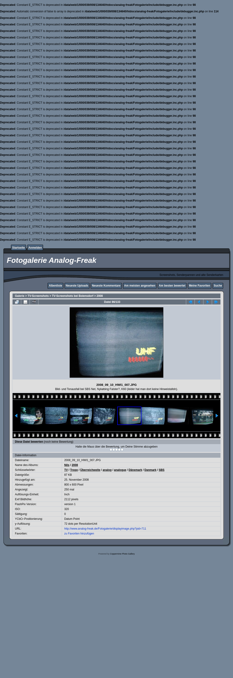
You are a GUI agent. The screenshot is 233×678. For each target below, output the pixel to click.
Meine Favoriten (199, 285)
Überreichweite (90, 470)
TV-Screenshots (38, 296)
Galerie (19, 296)
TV (66, 470)
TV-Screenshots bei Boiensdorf (72, 296)
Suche (218, 285)
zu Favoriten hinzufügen (79, 533)
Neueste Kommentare (106, 285)
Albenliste (55, 285)
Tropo (74, 470)
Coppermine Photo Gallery (122, 554)
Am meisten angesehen (139, 285)
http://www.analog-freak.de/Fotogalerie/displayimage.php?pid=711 (105, 528)
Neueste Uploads (77, 285)
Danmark (150, 470)
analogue (120, 470)
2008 (100, 296)
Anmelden (35, 247)
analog (107, 470)
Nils (66, 465)
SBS (161, 470)
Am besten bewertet (172, 285)
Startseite (18, 247)
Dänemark (135, 470)
